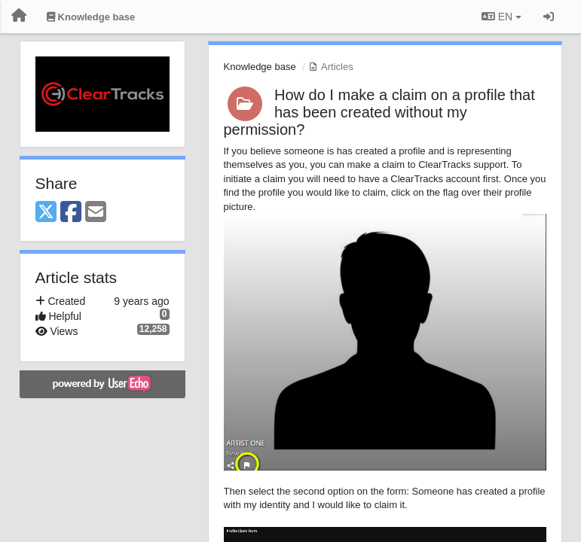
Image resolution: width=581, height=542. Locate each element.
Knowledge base (260, 66)
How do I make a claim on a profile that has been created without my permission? (379, 112)
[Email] (95, 212)
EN (501, 17)
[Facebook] (70, 212)
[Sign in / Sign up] (548, 16)
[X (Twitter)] (46, 212)
